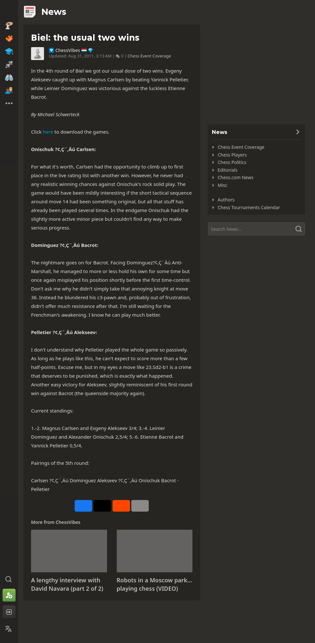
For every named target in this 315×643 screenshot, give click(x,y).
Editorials (227, 170)
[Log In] (9, 612)
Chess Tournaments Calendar (249, 207)
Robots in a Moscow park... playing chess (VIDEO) (154, 584)
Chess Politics (232, 162)
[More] (140, 506)
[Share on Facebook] (83, 506)
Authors (226, 200)
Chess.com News (235, 177)
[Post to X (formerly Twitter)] (102, 506)
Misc (222, 185)
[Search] (256, 228)
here (48, 131)
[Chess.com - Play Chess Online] (9, 11)
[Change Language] (9, 628)
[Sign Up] (9, 595)
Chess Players (232, 155)
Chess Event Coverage (149, 56)
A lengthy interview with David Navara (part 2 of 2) (67, 584)
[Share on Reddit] (121, 506)
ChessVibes (67, 50)
